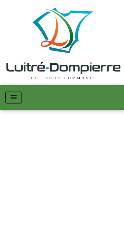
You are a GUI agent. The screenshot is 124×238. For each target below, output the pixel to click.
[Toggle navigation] (13, 97)
